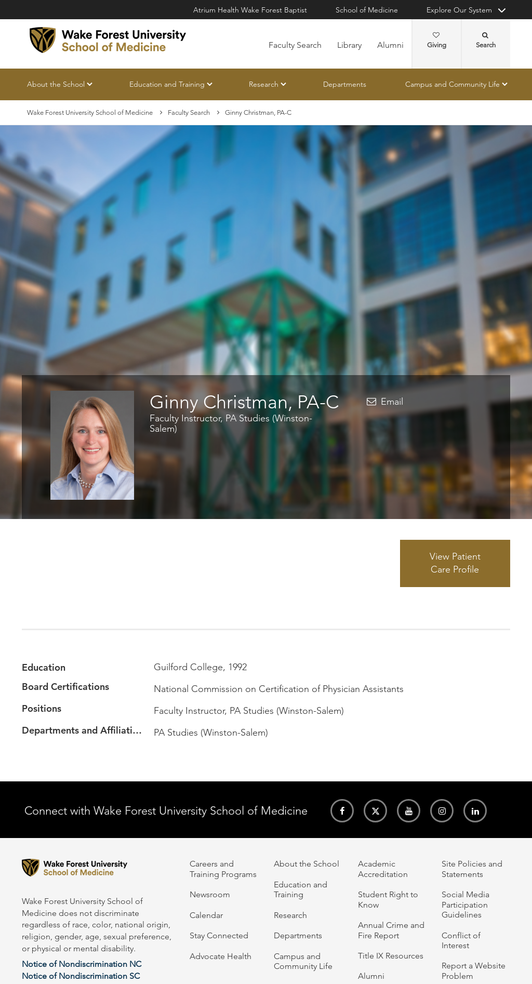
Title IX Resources (390, 956)
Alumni (390, 45)
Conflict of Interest (461, 940)
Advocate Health (220, 956)
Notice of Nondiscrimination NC (81, 964)
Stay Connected (219, 935)
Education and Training (167, 84)
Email (392, 401)
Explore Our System (459, 10)
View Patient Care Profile (455, 563)
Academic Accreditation (383, 869)
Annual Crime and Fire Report (391, 930)
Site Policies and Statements (472, 869)
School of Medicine (367, 10)
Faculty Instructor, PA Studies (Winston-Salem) (231, 423)
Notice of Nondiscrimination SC (81, 976)
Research (263, 84)
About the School (56, 84)
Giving (436, 40)
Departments (344, 84)
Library (349, 45)
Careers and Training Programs (223, 869)
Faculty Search (295, 45)
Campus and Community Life (452, 84)
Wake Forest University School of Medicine (90, 112)
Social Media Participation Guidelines (465, 904)
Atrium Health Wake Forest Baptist (250, 10)
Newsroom (210, 894)
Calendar (206, 915)
